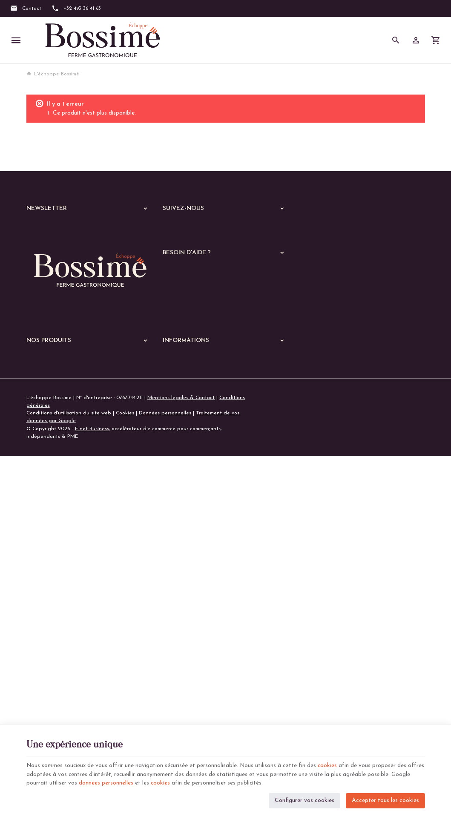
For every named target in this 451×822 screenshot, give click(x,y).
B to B (33, 708)
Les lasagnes (47, 598)
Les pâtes (43, 587)
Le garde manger (50, 692)
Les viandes (46, 554)
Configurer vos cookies (304, 799)
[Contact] (25, 8)
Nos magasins (179, 514)
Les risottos (45, 609)
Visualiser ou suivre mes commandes (205, 339)
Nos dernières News (49, 504)
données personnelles (126, 782)
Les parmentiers (50, 642)
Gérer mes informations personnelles (206, 360)
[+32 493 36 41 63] (76, 8)
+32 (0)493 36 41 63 (65, 448)
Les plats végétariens (59, 576)
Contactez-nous (181, 524)
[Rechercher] (396, 40)
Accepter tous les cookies (385, 799)
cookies (331, 764)
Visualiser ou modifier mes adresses (205, 350)
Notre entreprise (182, 504)
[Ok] (142, 229)
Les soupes (45, 664)
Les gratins (45, 620)
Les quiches (46, 631)
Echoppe (37, 526)
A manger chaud (49, 540)
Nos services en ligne (51, 515)
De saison (43, 653)
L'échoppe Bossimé (52, 74)
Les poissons (46, 565)
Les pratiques (48, 675)
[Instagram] (197, 228)
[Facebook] (172, 228)
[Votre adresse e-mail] (89, 229)
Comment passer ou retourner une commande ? (219, 329)
